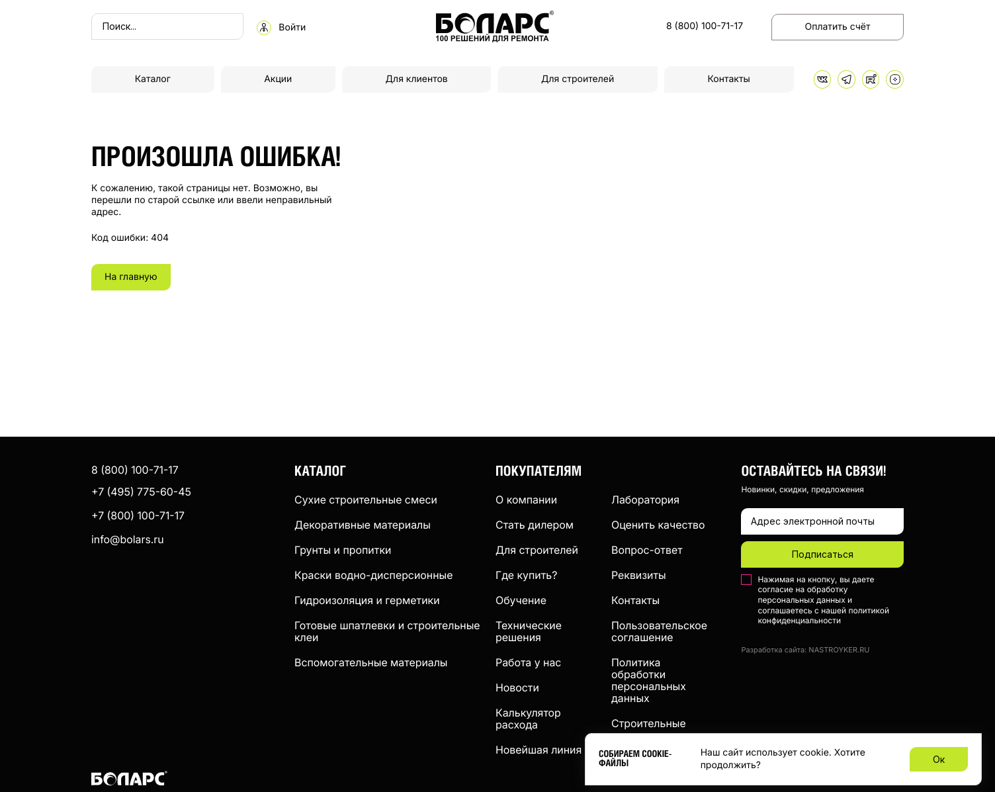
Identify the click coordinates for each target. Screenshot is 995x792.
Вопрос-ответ (647, 549)
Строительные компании (648, 729)
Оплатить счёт (838, 26)
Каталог (153, 79)
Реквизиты (638, 575)
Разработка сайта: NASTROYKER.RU (805, 650)
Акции (278, 79)
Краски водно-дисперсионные (373, 575)
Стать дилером (535, 524)
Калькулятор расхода (528, 718)
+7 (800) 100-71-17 (138, 515)
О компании (526, 499)
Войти (292, 27)
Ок (939, 759)
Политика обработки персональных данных (648, 680)
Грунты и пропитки (342, 549)
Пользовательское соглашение (659, 631)
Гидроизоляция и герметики (367, 600)
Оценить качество (658, 524)
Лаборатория (645, 499)
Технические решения (529, 631)
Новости (517, 687)
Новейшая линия (539, 749)
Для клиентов (417, 79)
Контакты (729, 79)
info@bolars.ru (127, 539)
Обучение (521, 600)
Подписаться (822, 554)
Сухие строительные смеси (365, 499)
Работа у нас (528, 662)
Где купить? (526, 575)
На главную (131, 277)
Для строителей (577, 79)
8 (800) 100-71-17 (704, 26)
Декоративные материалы (362, 524)
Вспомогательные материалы (371, 662)
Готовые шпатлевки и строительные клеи (387, 631)
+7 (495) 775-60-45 (141, 491)
